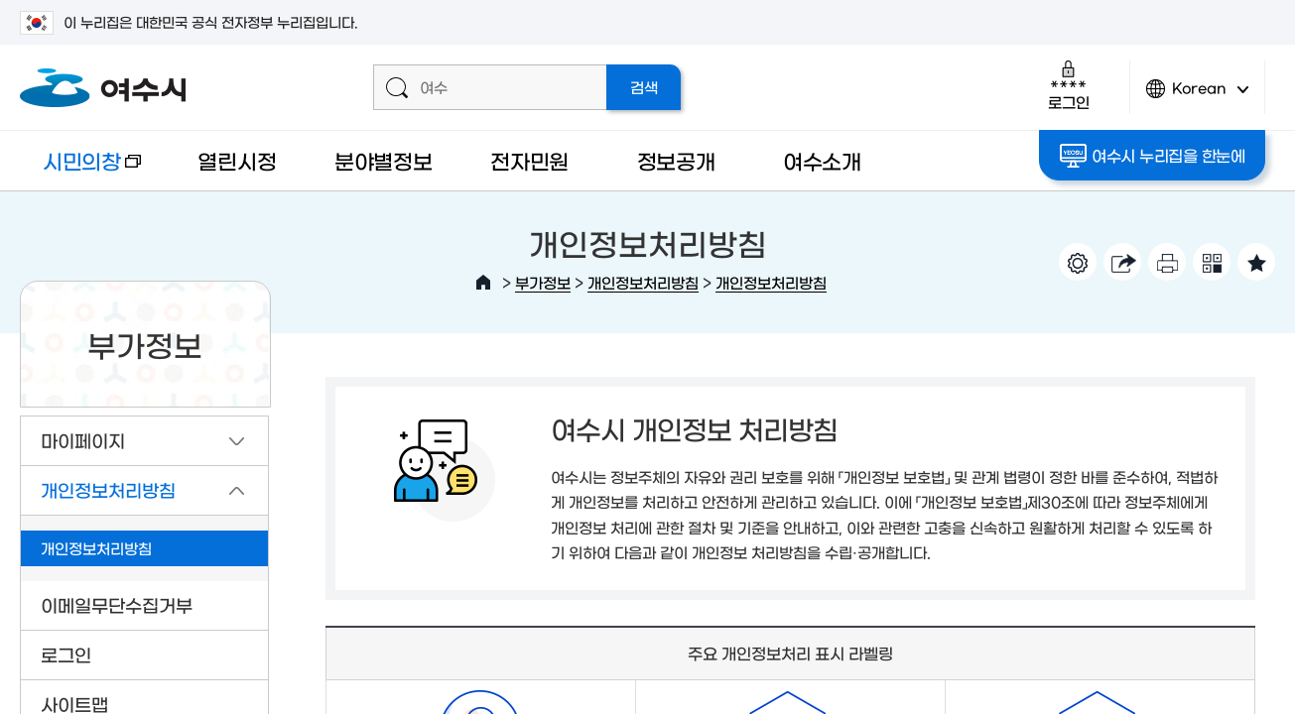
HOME (483, 283)
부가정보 (543, 282)
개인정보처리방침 (643, 282)
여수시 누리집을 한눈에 (1152, 156)
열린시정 (236, 160)
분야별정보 (383, 160)
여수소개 (822, 160)
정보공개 (676, 160)
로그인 (1068, 84)
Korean (1197, 96)
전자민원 (529, 160)
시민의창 (80, 170)
